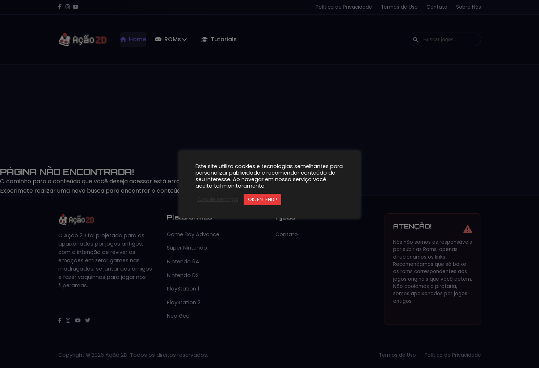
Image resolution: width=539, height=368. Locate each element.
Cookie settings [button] (217, 199)
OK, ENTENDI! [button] (262, 199)
